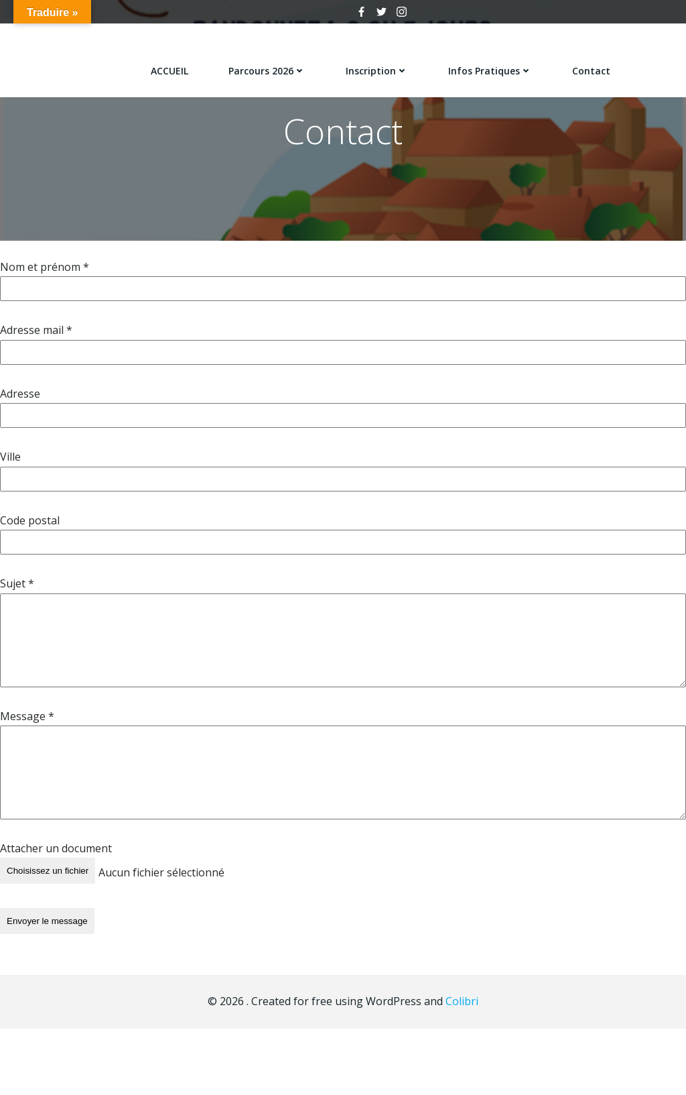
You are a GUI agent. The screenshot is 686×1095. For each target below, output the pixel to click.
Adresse (20, 399)
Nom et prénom (44, 273)
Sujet (17, 589)
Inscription (378, 67)
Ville (10, 462)
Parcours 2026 (268, 67)
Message (27, 721)
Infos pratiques (491, 67)
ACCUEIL (171, 67)
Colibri (461, 999)
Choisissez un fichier (47, 877)
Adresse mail (36, 336)
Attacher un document (56, 854)
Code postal (30, 526)
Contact (592, 67)
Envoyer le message (47, 923)
